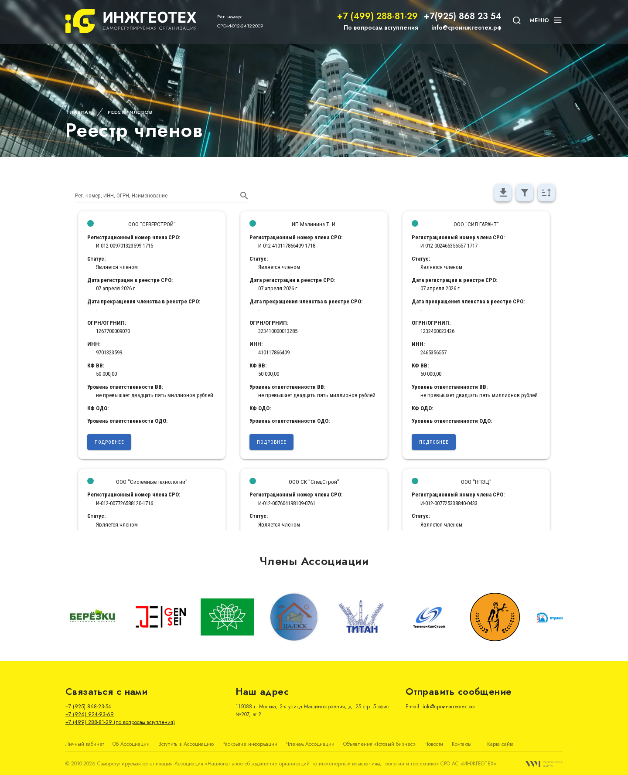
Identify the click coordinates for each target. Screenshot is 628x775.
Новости (433, 744)
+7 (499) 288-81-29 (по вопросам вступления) (120, 722)
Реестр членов (130, 112)
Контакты (461, 744)
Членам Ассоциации (310, 744)
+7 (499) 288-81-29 (377, 16)
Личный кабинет (84, 744)
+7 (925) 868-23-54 (88, 706)
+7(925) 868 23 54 (463, 16)
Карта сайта (500, 744)
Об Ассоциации (131, 744)
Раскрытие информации (249, 744)
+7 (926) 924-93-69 (89, 714)
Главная (79, 112)
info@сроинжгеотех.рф (466, 27)
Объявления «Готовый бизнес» (379, 744)
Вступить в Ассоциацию (186, 744)
